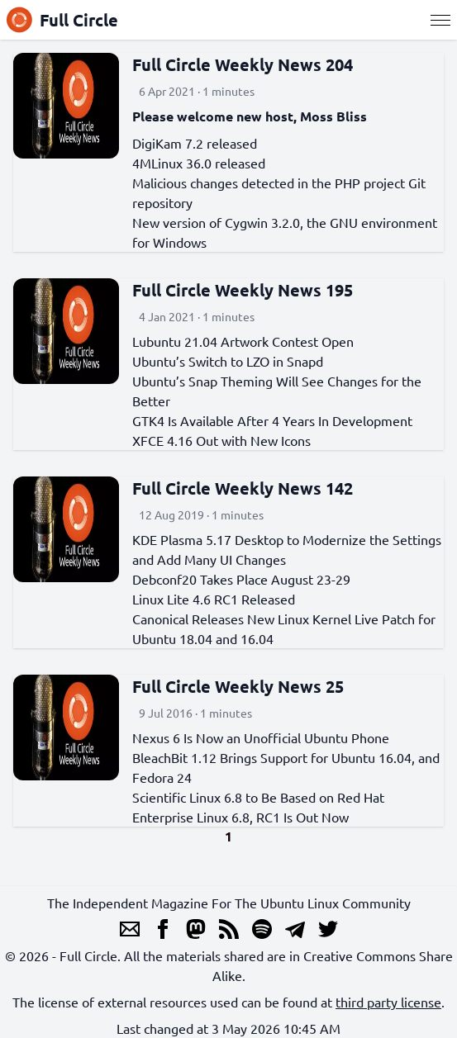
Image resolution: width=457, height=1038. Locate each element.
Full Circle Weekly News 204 (242, 64)
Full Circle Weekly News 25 (238, 686)
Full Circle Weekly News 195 (242, 290)
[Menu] (440, 20)
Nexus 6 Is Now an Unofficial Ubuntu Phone (260, 737)
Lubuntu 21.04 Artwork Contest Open (243, 341)
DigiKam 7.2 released (194, 143)
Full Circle (62, 20)
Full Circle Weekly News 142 (242, 488)
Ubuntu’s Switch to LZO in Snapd (227, 361)
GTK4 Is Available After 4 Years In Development (272, 420)
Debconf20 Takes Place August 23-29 (241, 579)
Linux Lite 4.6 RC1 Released (213, 598)
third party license (388, 1001)
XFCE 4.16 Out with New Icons (221, 440)
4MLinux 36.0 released (198, 162)
